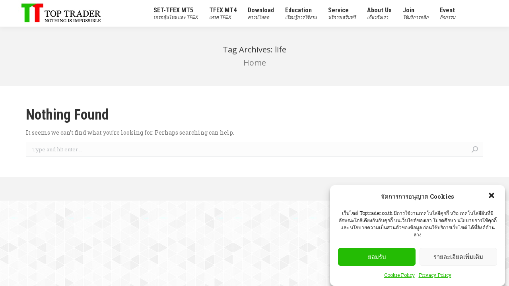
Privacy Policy (435, 276)
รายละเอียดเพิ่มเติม (458, 257)
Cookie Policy (399, 276)
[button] (492, 197)
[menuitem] (175, 13)
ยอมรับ (377, 257)
